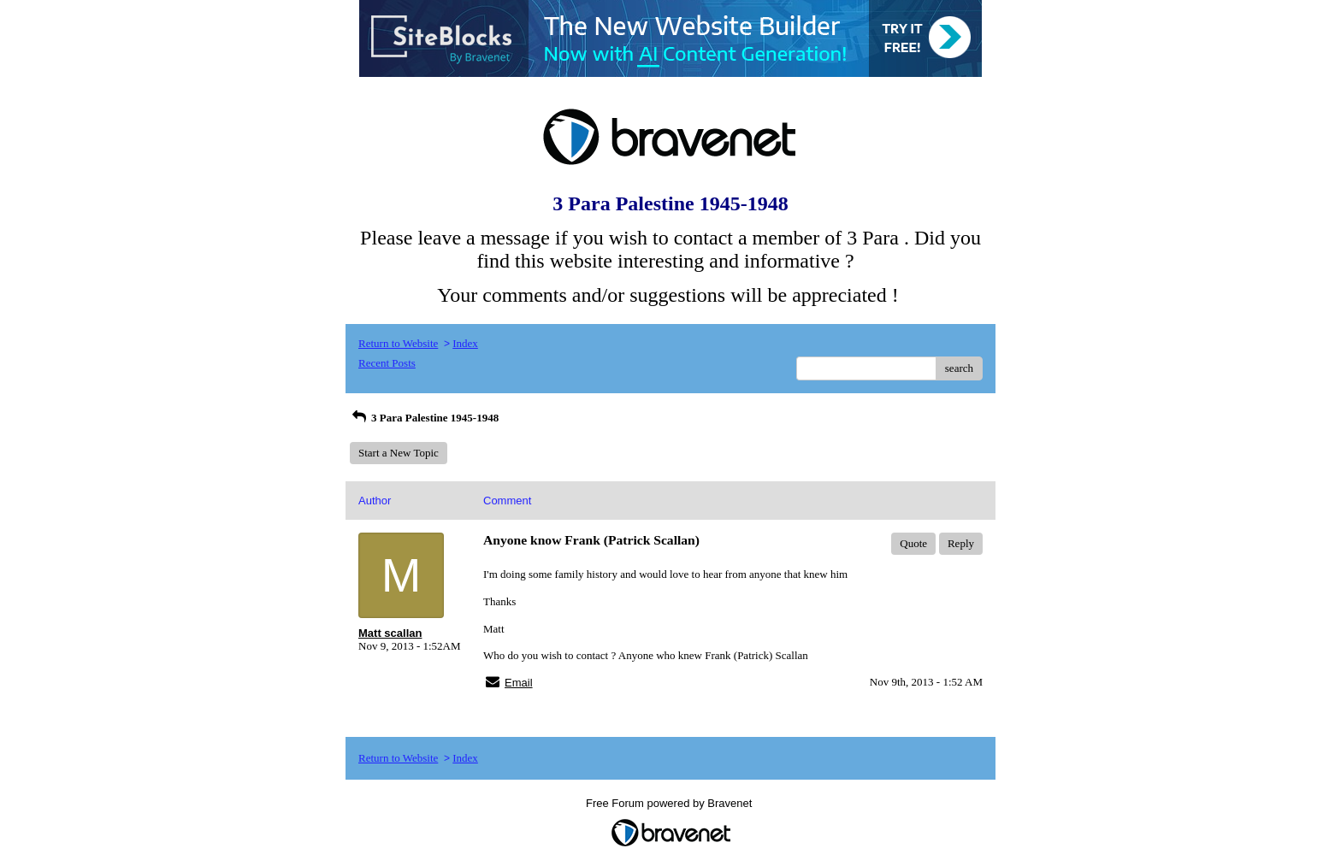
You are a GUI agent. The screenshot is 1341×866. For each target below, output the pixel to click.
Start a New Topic (398, 452)
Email (519, 682)
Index (465, 343)
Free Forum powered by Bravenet (670, 803)
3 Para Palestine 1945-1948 (424, 417)
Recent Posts (387, 362)
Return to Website (398, 343)
